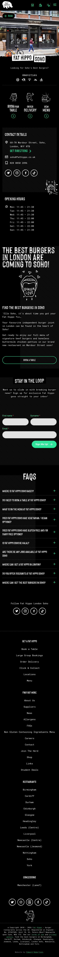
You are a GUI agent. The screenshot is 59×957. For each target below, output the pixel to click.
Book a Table (29, 360)
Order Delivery (29, 661)
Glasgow (29, 814)
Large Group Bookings (29, 655)
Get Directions (21, 150)
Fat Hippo (37, 927)
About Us (29, 700)
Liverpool (30, 833)
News (29, 713)
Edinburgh (30, 808)
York (29, 865)
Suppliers (30, 706)
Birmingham (29, 789)
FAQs (29, 725)
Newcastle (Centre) (29, 840)
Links (29, 763)
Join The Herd (29, 750)
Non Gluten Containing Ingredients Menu (29, 731)
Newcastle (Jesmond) (29, 846)
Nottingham (29, 852)
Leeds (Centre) (29, 827)
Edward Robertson (34, 952)
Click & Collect (30, 667)
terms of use (38, 934)
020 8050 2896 (18, 162)
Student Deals (29, 769)
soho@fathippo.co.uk (22, 157)
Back (8, 15)
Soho (29, 859)
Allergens (30, 719)
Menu (29, 680)
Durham (29, 802)
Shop (29, 757)
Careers (29, 738)
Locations (30, 674)
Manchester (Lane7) (29, 885)
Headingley (29, 821)
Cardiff (29, 795)
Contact (29, 744)
